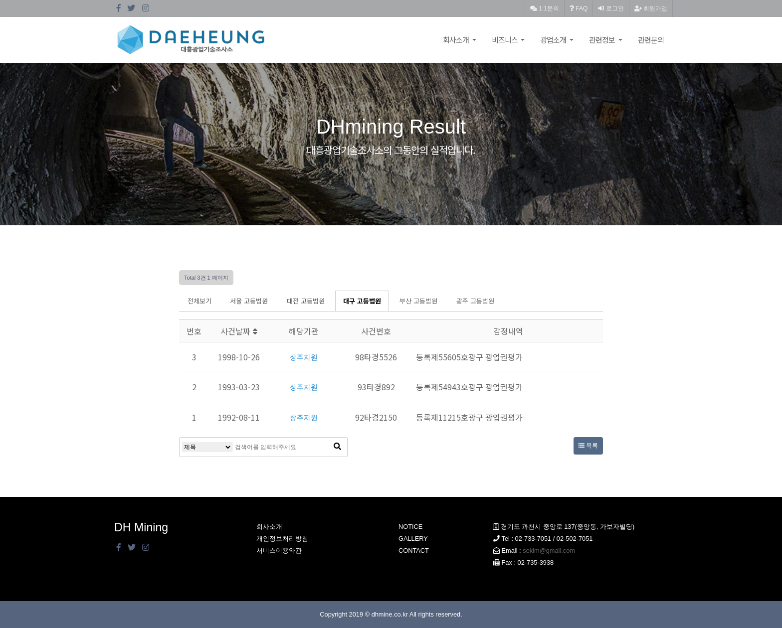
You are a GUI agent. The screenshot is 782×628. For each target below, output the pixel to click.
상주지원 (304, 357)
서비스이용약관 (279, 550)
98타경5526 (376, 357)
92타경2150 (376, 417)
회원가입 (650, 8)
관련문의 (651, 39)
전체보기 (199, 301)
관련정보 (602, 39)
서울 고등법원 (249, 301)
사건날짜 (238, 331)
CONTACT (413, 550)
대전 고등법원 (306, 301)
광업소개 (554, 39)
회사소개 (456, 39)
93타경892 (376, 387)
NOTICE (410, 526)
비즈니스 (505, 39)
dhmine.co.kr (390, 614)
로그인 (610, 8)
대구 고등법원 (362, 301)
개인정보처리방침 (282, 538)
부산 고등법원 (418, 301)
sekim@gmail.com (549, 550)
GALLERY (413, 538)
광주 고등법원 (475, 301)
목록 (588, 445)
